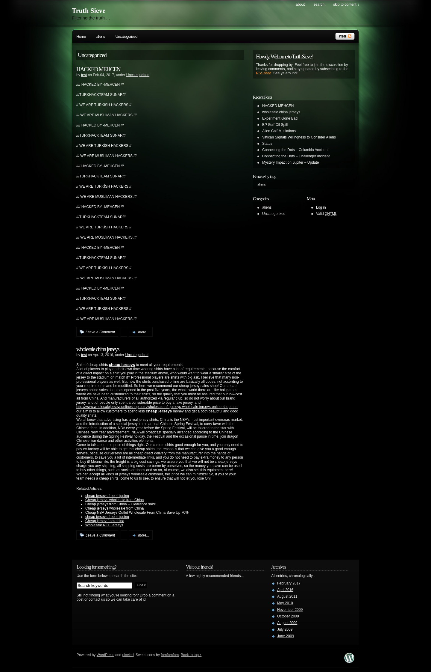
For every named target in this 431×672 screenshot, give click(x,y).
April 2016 (285, 590)
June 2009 (285, 636)
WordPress (105, 655)
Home (81, 36)
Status (267, 143)
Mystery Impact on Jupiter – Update (290, 162)
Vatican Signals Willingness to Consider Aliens (299, 137)
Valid (326, 214)
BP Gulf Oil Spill (275, 125)
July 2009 (284, 629)
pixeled (128, 655)
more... (143, 332)
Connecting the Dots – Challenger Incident (296, 156)
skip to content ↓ (346, 4)
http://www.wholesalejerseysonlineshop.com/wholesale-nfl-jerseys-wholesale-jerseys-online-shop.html (157, 407)
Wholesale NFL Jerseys (104, 525)
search (319, 4)
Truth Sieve (88, 10)
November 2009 (290, 610)
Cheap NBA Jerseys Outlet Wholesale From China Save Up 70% (137, 512)
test (84, 75)
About (300, 4)
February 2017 (289, 583)
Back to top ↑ (191, 655)
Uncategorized (126, 36)
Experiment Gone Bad (280, 118)
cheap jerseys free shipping (107, 496)
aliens (100, 36)
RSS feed (263, 73)
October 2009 (288, 616)
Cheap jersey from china (104, 521)
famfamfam (170, 655)
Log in (321, 207)
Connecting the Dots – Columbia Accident (295, 150)
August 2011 (287, 596)
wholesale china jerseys (97, 349)
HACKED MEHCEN (98, 69)
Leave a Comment (100, 332)
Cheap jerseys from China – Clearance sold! (120, 504)
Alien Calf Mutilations (279, 131)
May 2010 (285, 603)
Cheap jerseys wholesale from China (114, 500)
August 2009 (287, 623)
